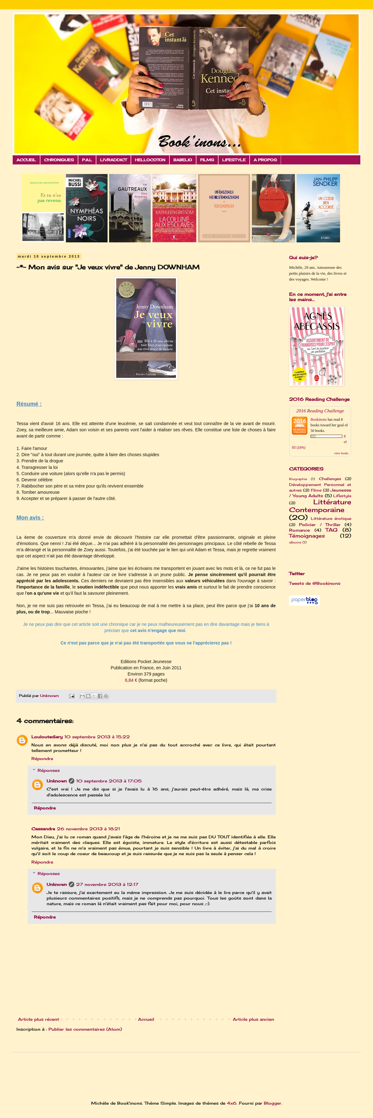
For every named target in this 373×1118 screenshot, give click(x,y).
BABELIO (182, 160)
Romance (299, 530)
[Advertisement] (94, 1071)
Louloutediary (46, 736)
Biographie (298, 479)
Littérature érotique (331, 518)
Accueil (146, 1019)
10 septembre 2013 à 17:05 (109, 780)
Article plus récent (38, 1019)
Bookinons (319, 419)
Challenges (330, 479)
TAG (331, 530)
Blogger (272, 1103)
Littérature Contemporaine (320, 506)
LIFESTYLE (234, 160)
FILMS (207, 160)
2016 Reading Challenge (320, 410)
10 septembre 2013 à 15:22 (97, 736)
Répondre (42, 758)
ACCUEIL (26, 160)
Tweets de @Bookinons (314, 583)
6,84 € (131, 680)
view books (341, 453)
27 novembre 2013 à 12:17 (107, 884)
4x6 (232, 1103)
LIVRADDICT (113, 160)
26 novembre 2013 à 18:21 (88, 828)
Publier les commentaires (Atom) (85, 1029)
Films (316, 490)
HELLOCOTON (150, 160)
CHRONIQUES (59, 160)
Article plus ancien (253, 1019)
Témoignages (307, 536)
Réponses (49, 770)
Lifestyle (342, 496)
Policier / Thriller (320, 524)
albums (295, 542)
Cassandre (43, 828)
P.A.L (87, 160)
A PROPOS (265, 160)
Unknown (57, 780)
